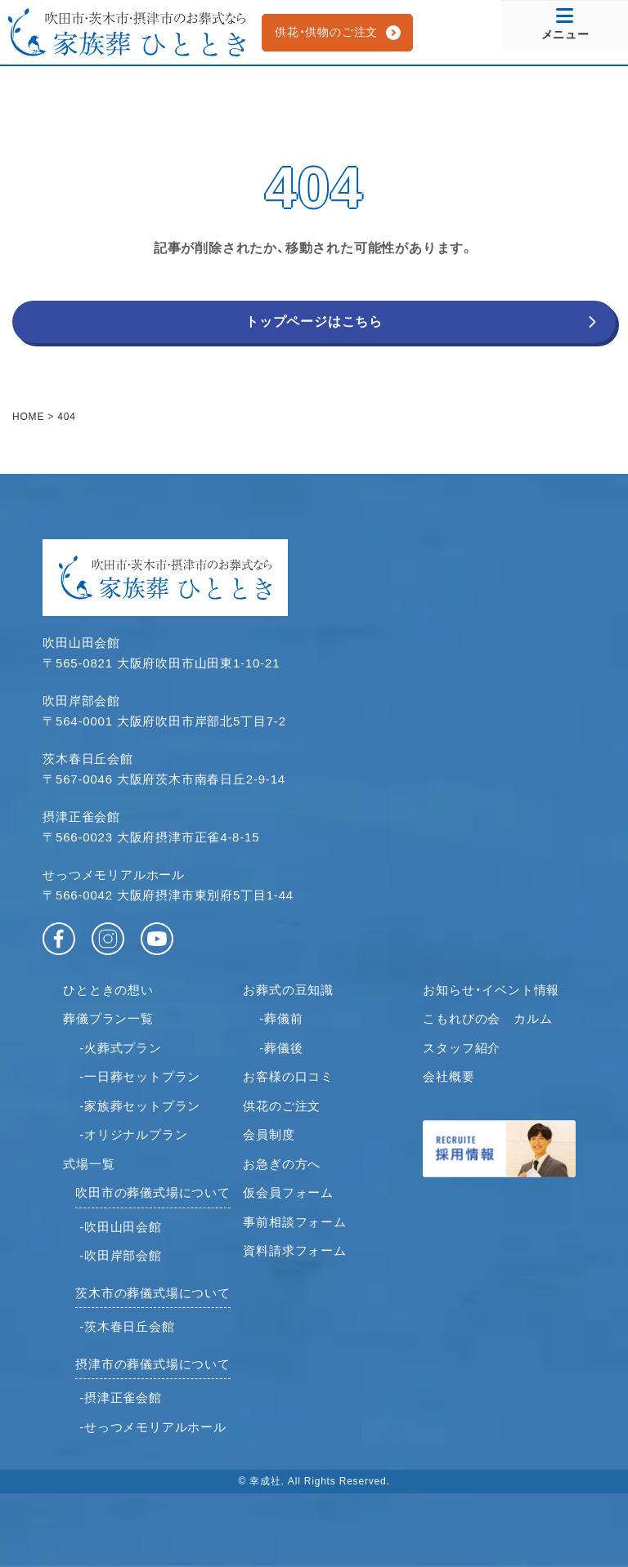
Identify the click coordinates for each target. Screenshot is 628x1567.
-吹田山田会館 (120, 1227)
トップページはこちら (314, 321)
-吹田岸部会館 (120, 1255)
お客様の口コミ (288, 1076)
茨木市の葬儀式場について (153, 1293)
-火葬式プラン (120, 1048)
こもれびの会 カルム (487, 1018)
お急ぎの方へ (282, 1164)
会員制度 (268, 1134)
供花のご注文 (282, 1106)
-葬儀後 (281, 1048)
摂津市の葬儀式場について (153, 1364)
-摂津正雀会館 (120, 1397)
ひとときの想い (108, 990)
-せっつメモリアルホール (153, 1427)
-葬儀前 (281, 1018)
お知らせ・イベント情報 (491, 990)
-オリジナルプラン (133, 1134)
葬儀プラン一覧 (108, 1018)
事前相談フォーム (294, 1222)
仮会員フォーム (288, 1192)
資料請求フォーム (294, 1250)
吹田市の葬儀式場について (153, 1192)
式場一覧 (88, 1164)
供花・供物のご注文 (326, 31)
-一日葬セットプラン (139, 1076)
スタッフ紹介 (461, 1048)
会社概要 (448, 1076)
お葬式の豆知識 (288, 990)
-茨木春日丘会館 (126, 1326)
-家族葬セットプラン (139, 1106)
